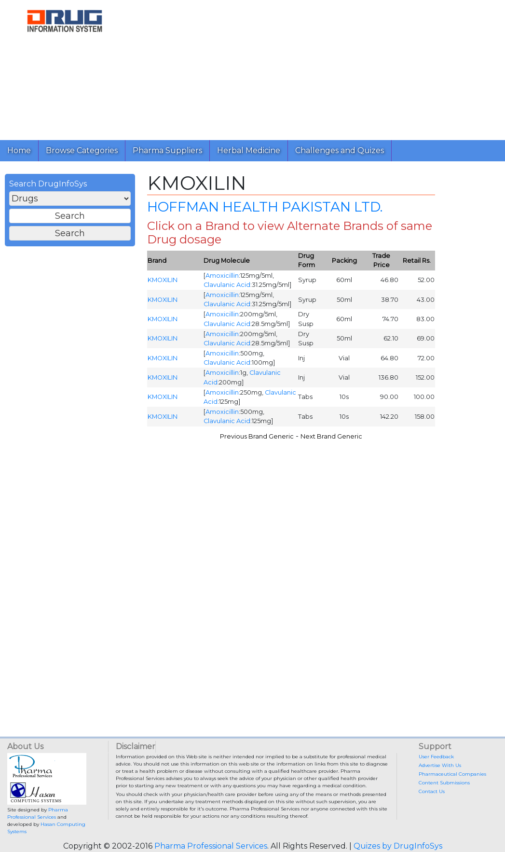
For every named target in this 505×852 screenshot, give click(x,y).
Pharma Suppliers (167, 150)
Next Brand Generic (331, 436)
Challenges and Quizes (339, 150)
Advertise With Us (440, 765)
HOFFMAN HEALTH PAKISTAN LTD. (264, 207)
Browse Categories (82, 150)
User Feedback (436, 756)
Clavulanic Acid (227, 284)
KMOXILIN (162, 280)
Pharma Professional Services (210, 846)
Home (19, 150)
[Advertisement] (313, 67)
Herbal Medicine (248, 150)
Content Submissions (444, 783)
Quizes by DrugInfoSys (398, 846)
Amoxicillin (222, 275)
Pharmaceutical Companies (452, 774)
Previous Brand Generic (257, 436)
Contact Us (432, 791)
